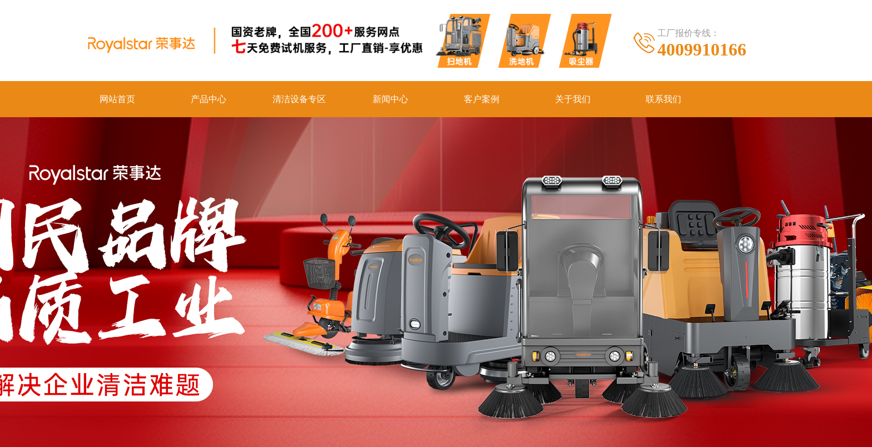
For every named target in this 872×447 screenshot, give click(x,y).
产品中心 (208, 99)
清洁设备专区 (299, 99)
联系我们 (663, 99)
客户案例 (481, 99)
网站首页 (117, 99)
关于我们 (573, 99)
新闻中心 (390, 99)
